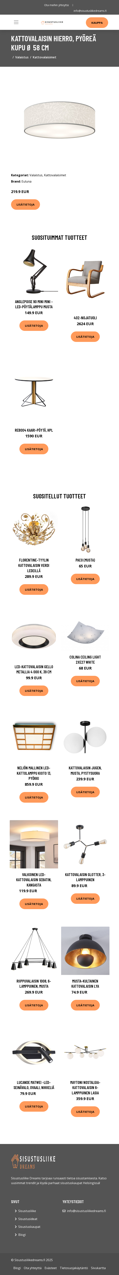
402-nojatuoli (85, 317)
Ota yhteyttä (33, 1268)
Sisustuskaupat (29, 1227)
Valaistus (22, 57)
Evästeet (51, 1268)
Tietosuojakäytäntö (74, 1268)
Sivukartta (98, 1268)
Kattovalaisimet (44, 57)
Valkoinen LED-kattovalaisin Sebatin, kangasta (33, 879)
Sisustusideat (27, 1219)
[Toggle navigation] (16, 22)
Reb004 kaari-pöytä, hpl (34, 430)
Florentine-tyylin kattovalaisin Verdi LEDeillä (33, 565)
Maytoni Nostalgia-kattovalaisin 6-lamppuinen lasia (85, 1087)
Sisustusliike (27, 1211)
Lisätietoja (25, 204)
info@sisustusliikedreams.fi (90, 11)
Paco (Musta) (85, 560)
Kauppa (97, 23)
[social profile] (73, 5)
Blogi (22, 1234)
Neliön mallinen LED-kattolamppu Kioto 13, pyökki (34, 773)
